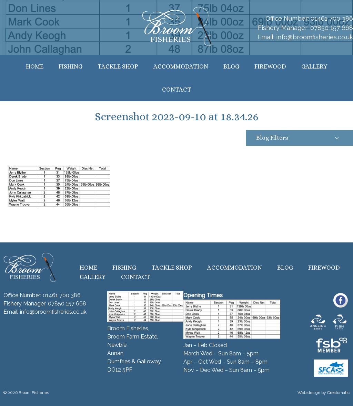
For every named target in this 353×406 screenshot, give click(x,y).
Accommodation (180, 66)
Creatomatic (338, 392)
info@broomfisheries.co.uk (314, 37)
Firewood (270, 66)
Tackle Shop (118, 66)
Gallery (314, 66)
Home (34, 66)
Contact (176, 89)
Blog (231, 66)
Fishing (70, 66)
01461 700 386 (332, 18)
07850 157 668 (331, 27)
